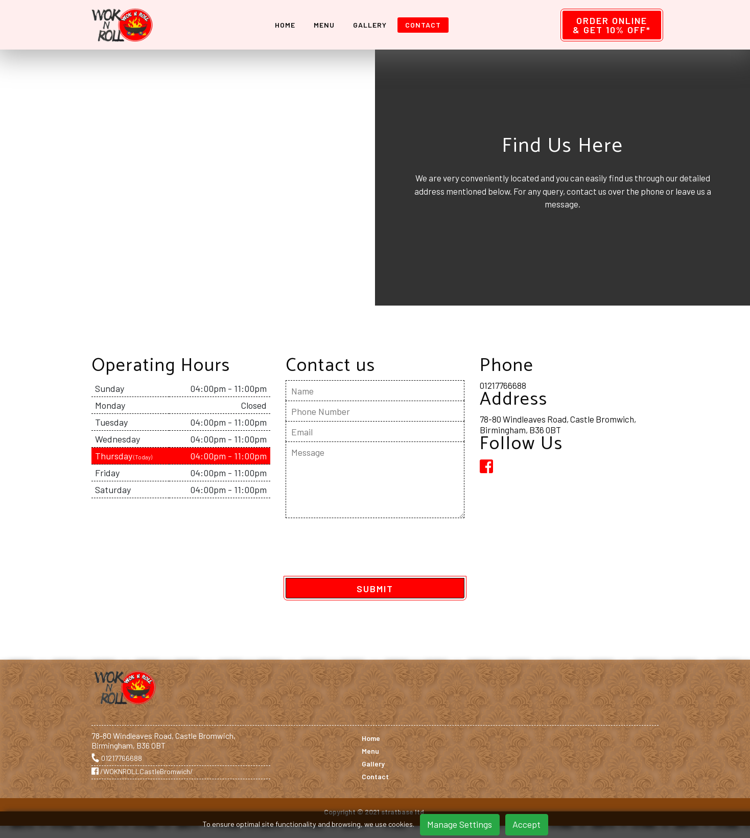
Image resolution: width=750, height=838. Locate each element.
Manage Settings (459, 824)
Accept (526, 824)
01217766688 (503, 385)
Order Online (612, 25)
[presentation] (363, 549)
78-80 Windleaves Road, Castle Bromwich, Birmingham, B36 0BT (558, 424)
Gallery (372, 24)
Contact (425, 24)
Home (287, 24)
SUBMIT (375, 588)
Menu (326, 24)
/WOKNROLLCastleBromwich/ (142, 771)
